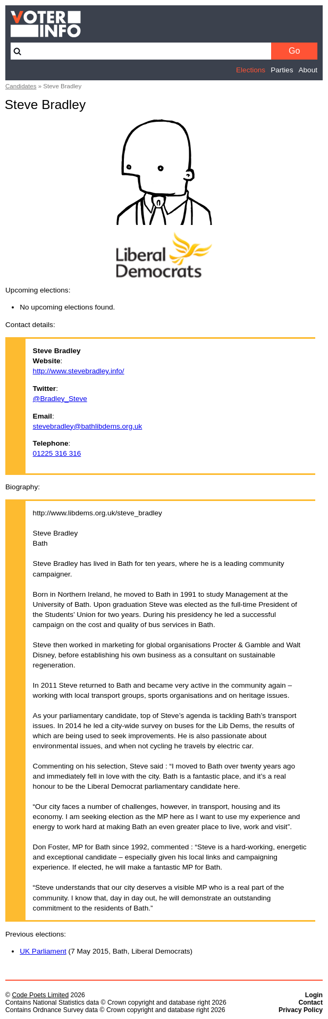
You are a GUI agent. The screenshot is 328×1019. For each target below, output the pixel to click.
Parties (282, 70)
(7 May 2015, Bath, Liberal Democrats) (106, 951)
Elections (250, 70)
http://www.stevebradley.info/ (78, 371)
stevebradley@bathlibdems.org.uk (87, 426)
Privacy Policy (301, 1010)
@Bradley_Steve (60, 399)
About (307, 70)
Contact (310, 1002)
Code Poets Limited (40, 995)
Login (314, 995)
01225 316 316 (57, 453)
